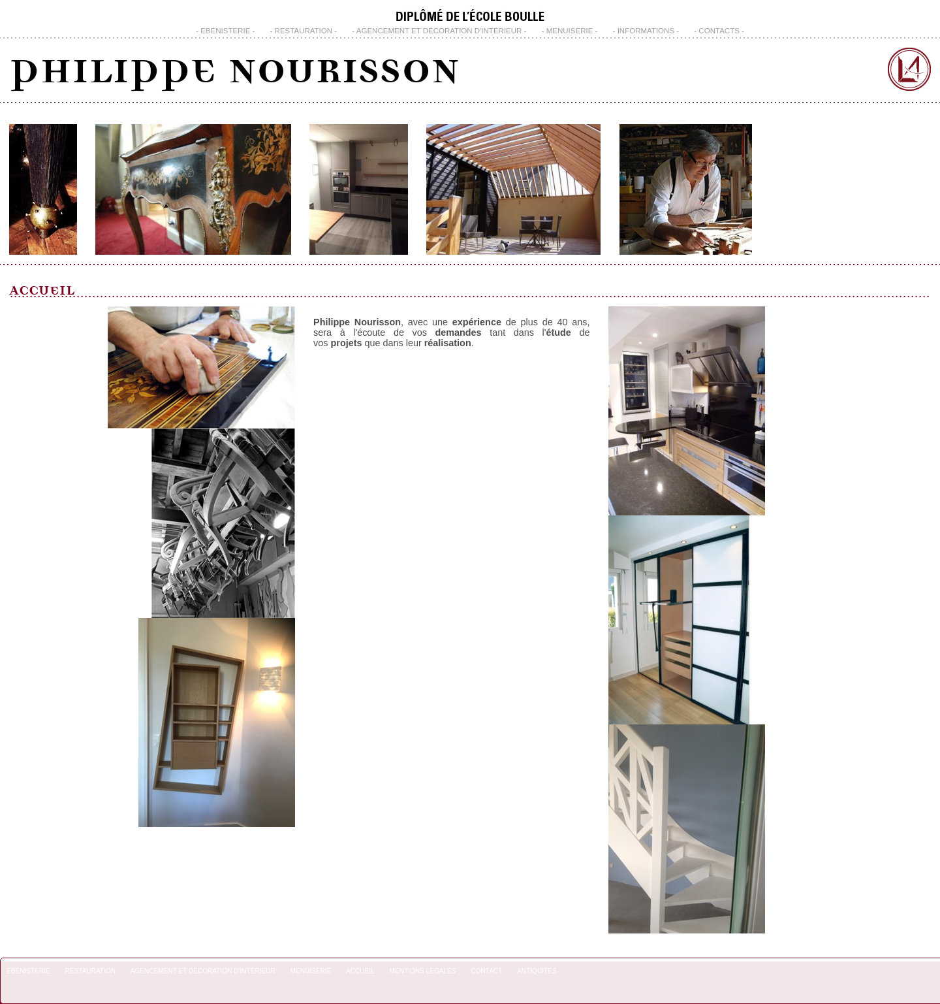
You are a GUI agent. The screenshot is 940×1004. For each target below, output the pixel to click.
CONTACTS (718, 31)
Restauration (304, 31)
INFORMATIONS (646, 31)
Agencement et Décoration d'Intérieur (439, 31)
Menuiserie (569, 31)
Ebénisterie (225, 31)
